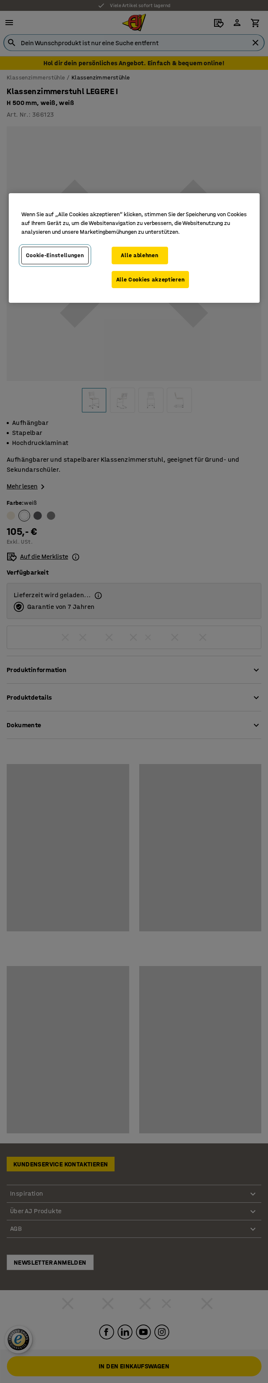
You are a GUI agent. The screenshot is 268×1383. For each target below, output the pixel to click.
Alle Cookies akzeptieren (150, 279)
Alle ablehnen (139, 255)
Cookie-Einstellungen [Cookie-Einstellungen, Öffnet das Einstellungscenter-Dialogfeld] (55, 255)
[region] (134, 248)
